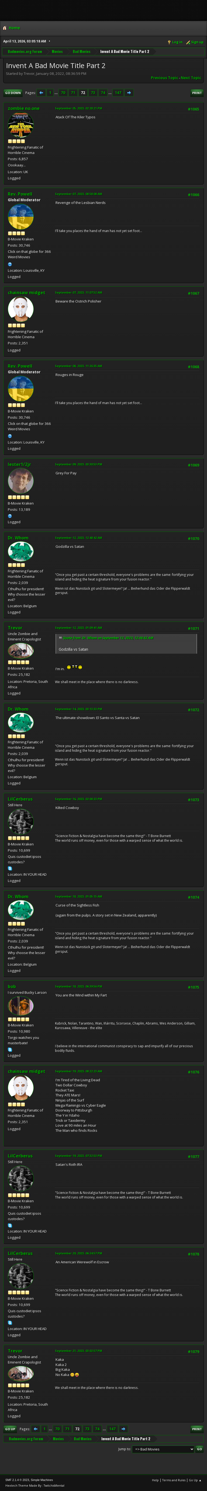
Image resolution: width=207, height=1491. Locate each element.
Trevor (15, 628)
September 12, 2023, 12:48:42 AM (78, 538)
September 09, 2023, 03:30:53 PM (78, 464)
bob (12, 986)
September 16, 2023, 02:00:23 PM (78, 799)
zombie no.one (24, 108)
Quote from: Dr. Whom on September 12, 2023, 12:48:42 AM (108, 638)
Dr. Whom (18, 538)
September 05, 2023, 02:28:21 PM (78, 108)
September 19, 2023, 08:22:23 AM (78, 1071)
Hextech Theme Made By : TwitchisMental (34, 1485)
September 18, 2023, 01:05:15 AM (78, 896)
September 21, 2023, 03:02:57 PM (78, 1351)
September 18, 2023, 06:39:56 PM (78, 986)
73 (93, 92)
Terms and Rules (173, 1480)
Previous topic (164, 77)
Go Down (13, 93)
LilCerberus (20, 799)
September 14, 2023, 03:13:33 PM (78, 709)
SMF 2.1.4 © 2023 (17, 1480)
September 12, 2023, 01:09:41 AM (78, 628)
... (56, 92)
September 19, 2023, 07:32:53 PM (78, 1156)
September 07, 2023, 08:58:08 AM (78, 194)
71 (73, 92)
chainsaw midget (26, 292)
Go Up (10, 1429)
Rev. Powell (20, 194)
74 (103, 92)
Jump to (124, 1449)
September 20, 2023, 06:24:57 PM (78, 1253)
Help (155, 1480)
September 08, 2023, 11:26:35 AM (78, 366)
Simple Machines (42, 1480)
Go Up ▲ (195, 1480)
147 (118, 92)
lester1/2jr (19, 464)
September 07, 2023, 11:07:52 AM (78, 292)
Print (197, 93)
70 (63, 92)
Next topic (191, 77)
